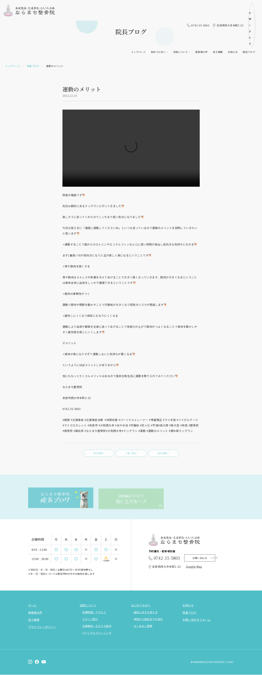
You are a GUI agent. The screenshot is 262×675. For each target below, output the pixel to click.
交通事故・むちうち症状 (96, 626)
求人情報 (218, 15)
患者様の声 (201, 15)
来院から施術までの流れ (148, 619)
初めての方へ (158, 15)
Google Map (194, 567)
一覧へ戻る (131, 455)
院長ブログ (249, 15)
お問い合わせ (242, 6)
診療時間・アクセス (94, 612)
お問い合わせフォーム (197, 620)
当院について (180, 15)
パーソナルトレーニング (96, 633)
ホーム (32, 606)
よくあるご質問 (143, 626)
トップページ (138, 15)
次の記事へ (98, 455)
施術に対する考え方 (146, 612)
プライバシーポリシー (42, 627)
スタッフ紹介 (90, 619)
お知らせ (233, 15)
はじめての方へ (141, 606)
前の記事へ (164, 455)
